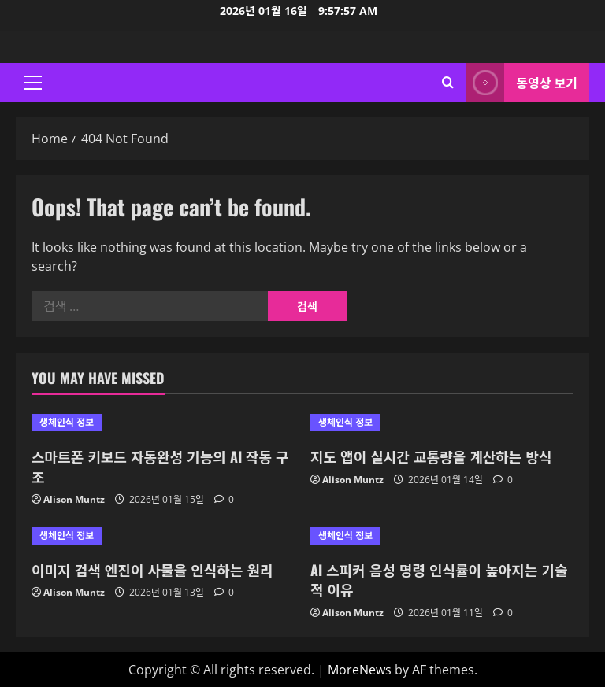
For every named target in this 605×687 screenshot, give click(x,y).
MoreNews (360, 669)
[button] (33, 82)
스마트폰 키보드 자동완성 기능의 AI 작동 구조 (160, 466)
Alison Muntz (74, 499)
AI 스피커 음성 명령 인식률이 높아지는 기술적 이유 (439, 580)
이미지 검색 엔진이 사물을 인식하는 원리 (152, 570)
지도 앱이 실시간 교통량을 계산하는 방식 (431, 456)
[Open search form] (448, 82)
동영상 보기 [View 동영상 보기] (521, 82)
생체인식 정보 (66, 422)
